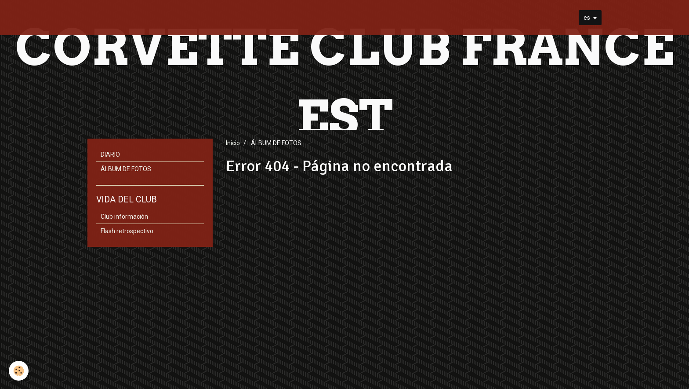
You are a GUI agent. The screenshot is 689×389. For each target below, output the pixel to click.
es (587, 17)
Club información (124, 216)
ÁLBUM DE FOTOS (126, 168)
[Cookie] (19, 371)
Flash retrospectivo (127, 231)
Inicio (233, 143)
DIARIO (110, 154)
